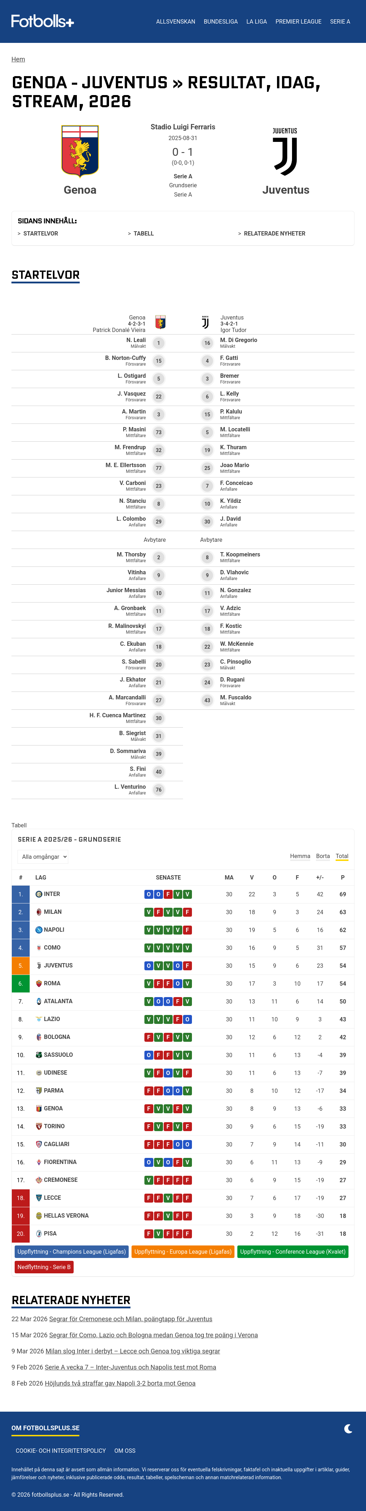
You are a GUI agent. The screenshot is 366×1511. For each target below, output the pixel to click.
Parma (54, 1090)
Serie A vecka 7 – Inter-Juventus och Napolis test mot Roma (130, 1367)
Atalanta (58, 1001)
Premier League (299, 21)
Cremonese (61, 1179)
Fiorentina (60, 1162)
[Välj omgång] (43, 857)
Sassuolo (58, 1054)
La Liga (256, 21)
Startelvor (40, 233)
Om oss (124, 1450)
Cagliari (56, 1144)
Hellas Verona (66, 1215)
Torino (54, 1126)
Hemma (300, 856)
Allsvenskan (175, 21)
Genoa (53, 1108)
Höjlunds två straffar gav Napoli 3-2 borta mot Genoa (120, 1383)
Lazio (52, 1019)
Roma (52, 983)
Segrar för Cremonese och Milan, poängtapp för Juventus (131, 1319)
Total (342, 856)
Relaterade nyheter (275, 233)
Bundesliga (221, 21)
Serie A (340, 21)
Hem (18, 59)
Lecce (52, 1197)
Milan (53, 911)
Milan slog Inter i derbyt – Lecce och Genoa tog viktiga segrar (133, 1351)
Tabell (144, 233)
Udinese (55, 1072)
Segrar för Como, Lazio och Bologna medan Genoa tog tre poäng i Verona (153, 1335)
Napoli (54, 929)
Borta (323, 856)
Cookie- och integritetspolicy (61, 1450)
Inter (52, 894)
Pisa (50, 1233)
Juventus (58, 965)
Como (52, 947)
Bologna (57, 1037)
